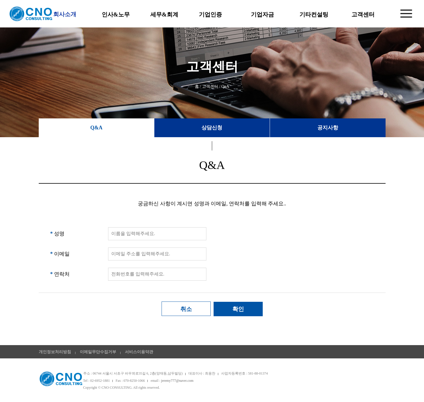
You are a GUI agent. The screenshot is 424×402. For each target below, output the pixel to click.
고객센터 (363, 14)
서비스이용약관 (139, 352)
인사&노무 (116, 14)
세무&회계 (164, 14)
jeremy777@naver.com (177, 381)
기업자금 (262, 14)
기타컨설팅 (313, 14)
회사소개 (64, 14)
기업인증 (210, 14)
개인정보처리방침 (55, 352)
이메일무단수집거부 (98, 352)
